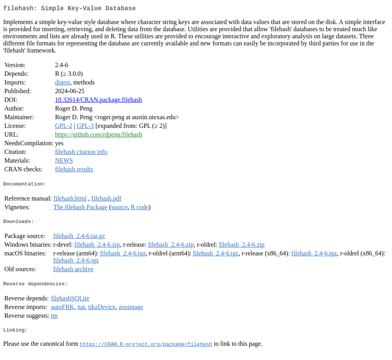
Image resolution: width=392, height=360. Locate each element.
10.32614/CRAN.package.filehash (98, 101)
